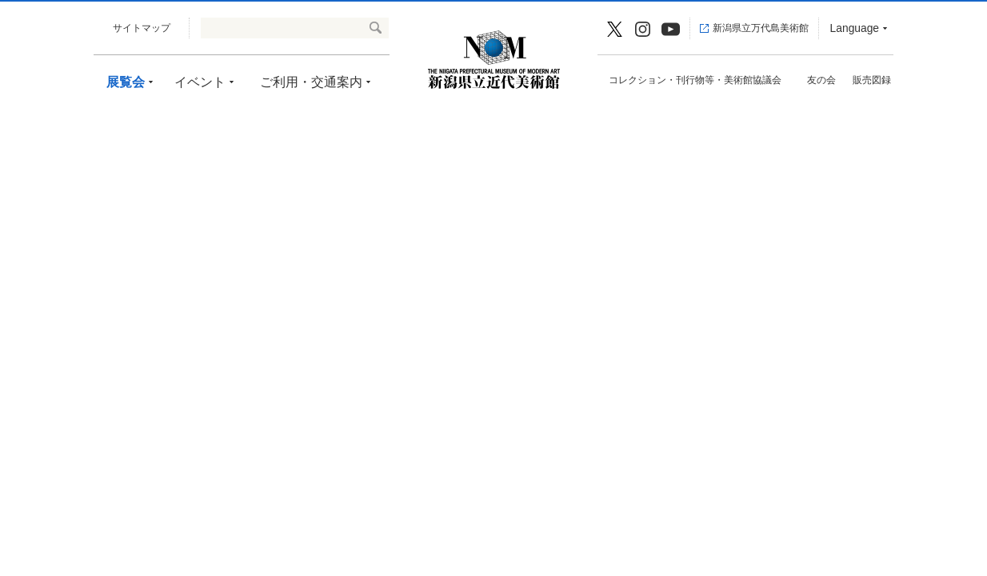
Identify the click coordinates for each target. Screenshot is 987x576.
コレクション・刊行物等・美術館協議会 (695, 80)
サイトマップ (141, 28)
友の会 (821, 80)
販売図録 (872, 80)
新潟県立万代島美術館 (761, 28)
